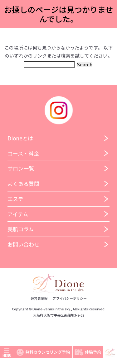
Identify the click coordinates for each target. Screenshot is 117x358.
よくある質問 (23, 183)
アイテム (17, 214)
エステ (15, 199)
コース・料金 (23, 153)
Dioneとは (20, 138)
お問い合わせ (23, 244)
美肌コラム (20, 229)
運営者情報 (39, 298)
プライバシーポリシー (69, 298)
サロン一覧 (20, 168)
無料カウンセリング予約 (43, 352)
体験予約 (88, 352)
